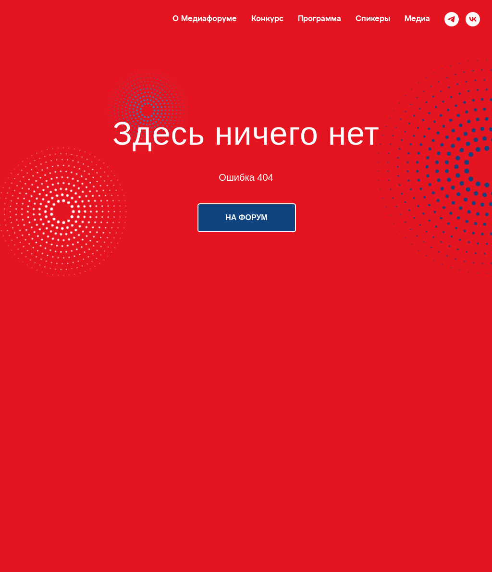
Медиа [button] (417, 19)
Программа (319, 19)
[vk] (473, 19)
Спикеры (373, 19)
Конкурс (267, 19)
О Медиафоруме (204, 19)
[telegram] (451, 19)
